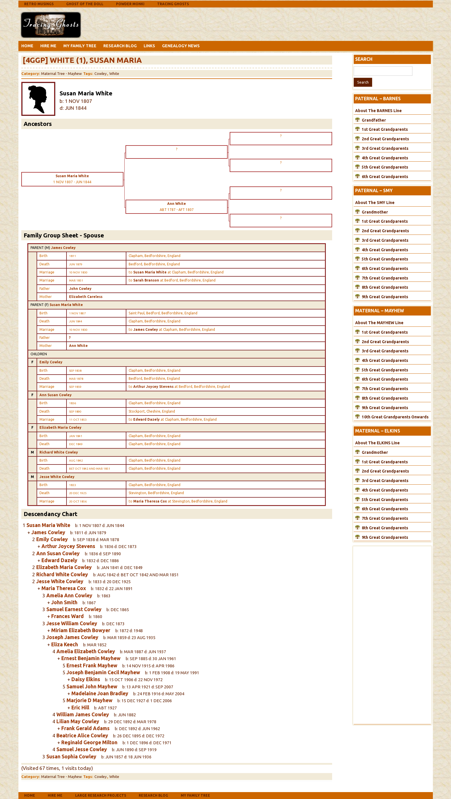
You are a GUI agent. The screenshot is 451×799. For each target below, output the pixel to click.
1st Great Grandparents (385, 129)
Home (27, 46)
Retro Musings (39, 4)
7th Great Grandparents (385, 278)
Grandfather (374, 120)
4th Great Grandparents (385, 158)
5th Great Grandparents (385, 167)
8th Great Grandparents (385, 287)
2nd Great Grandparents (385, 139)
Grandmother (375, 212)
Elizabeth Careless (85, 297)
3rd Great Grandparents (385, 148)
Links (149, 46)
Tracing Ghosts (173, 4)
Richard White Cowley (58, 452)
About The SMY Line (375, 202)
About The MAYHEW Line (379, 322)
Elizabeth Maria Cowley (60, 427)
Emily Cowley (50, 362)
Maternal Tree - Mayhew (61, 73)
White (114, 73)
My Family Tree (79, 46)
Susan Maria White (66, 305)
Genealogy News (181, 46)
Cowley (100, 73)
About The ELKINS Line (377, 443)
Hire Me (48, 46)
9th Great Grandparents (385, 296)
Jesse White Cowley (57, 477)
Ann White (78, 345)
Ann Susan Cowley (55, 395)
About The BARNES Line (378, 110)
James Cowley (63, 248)
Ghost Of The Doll (84, 4)
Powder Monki (130, 4)
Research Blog (120, 46)
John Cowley (80, 288)
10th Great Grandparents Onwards (395, 417)
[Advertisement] (129, 24)
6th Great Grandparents (385, 176)
